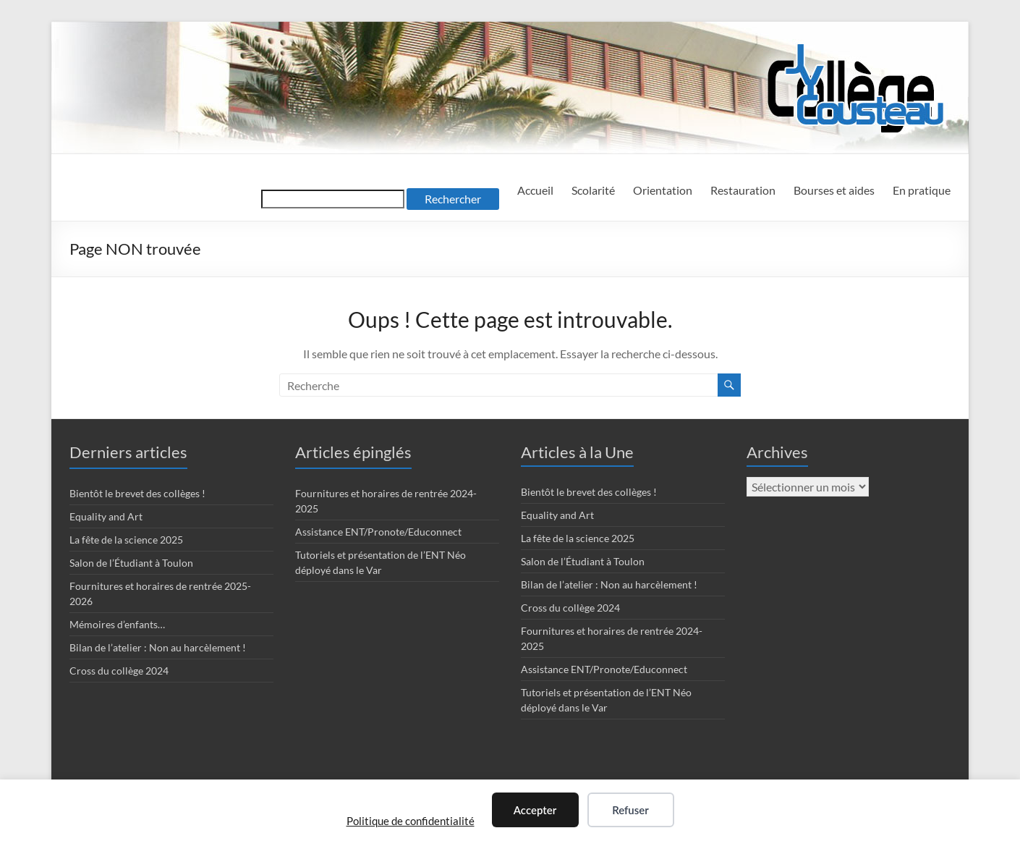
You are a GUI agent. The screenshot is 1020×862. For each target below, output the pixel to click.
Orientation (662, 190)
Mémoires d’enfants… (117, 624)
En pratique (922, 190)
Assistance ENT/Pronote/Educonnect (378, 531)
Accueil (535, 190)
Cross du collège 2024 (119, 670)
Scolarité (593, 190)
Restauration (742, 190)
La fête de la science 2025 (126, 539)
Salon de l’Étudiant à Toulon (131, 563)
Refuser (630, 809)
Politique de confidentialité (411, 820)
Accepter (535, 809)
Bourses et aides (834, 190)
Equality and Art (106, 516)
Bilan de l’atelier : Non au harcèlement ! (157, 647)
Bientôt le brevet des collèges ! (137, 493)
